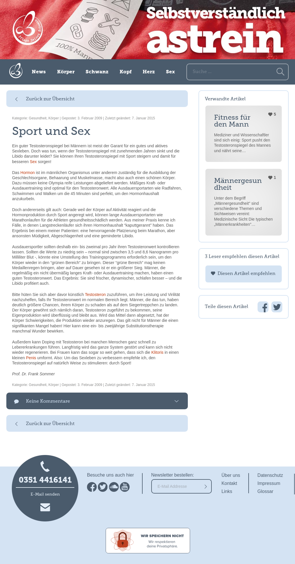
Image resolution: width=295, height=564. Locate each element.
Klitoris (157, 352)
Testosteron (95, 294)
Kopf (126, 72)
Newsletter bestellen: (172, 475)
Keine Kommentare (48, 401)
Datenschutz (270, 475)
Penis (31, 357)
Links (227, 491)
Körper (66, 72)
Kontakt (229, 483)
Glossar (265, 491)
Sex (170, 72)
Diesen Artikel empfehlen (246, 274)
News (39, 72)
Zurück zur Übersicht (50, 99)
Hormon (27, 172)
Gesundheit (37, 118)
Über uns (231, 475)
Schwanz (97, 72)
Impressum (269, 483)
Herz (149, 72)
